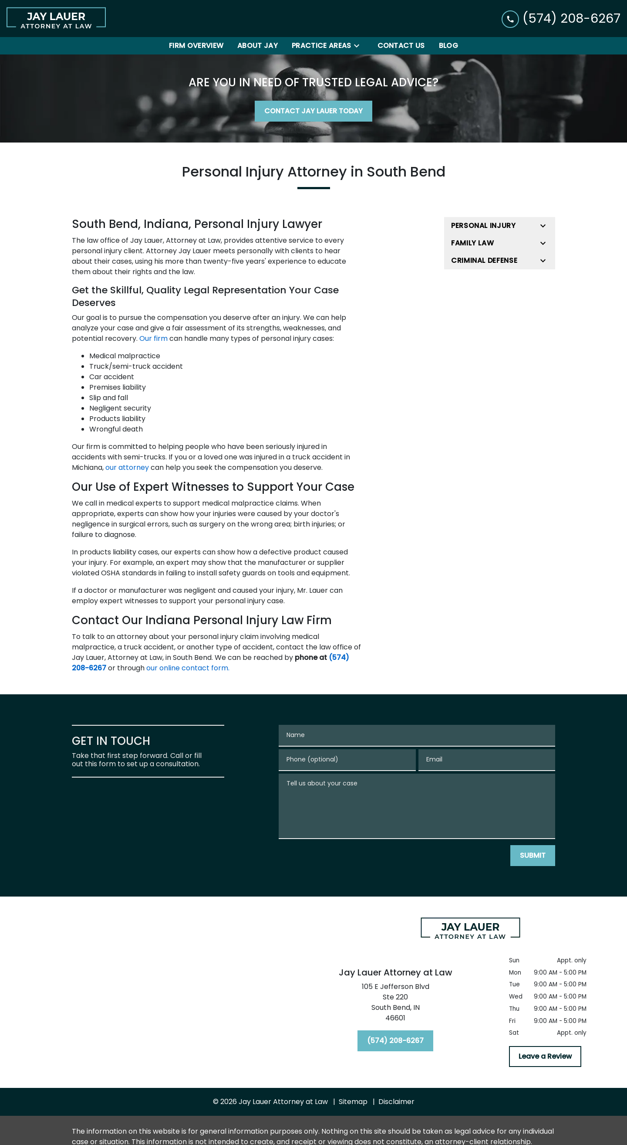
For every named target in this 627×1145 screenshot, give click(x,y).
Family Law (472, 243)
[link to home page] (56, 18)
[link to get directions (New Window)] (395, 1004)
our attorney (127, 467)
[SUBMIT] (532, 855)
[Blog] (448, 45)
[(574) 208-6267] (395, 1040)
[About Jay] (257, 45)
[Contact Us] (401, 45)
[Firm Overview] (196, 45)
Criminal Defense (484, 260)
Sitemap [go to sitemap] (353, 1102)
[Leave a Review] (545, 1056)
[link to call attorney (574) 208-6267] (561, 18)
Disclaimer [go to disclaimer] (396, 1102)
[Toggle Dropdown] (359, 46)
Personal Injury (483, 226)
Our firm (153, 338)
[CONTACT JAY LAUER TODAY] (313, 111)
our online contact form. (187, 668)
